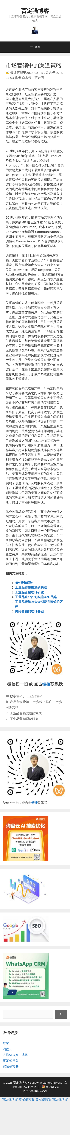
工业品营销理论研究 (29, 592)
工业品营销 (35, 696)
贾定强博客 (35, 11)
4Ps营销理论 (24, 583)
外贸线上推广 (42, 702)
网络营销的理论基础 (29, 611)
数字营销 (16, 696)
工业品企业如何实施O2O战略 (36, 597)
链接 (46, 684)
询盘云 (7, 1049)
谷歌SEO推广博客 (15, 1055)
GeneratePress (52, 1082)
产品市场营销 (19, 702)
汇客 (6, 1043)
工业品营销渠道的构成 (31, 587)
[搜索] (61, 1014)
